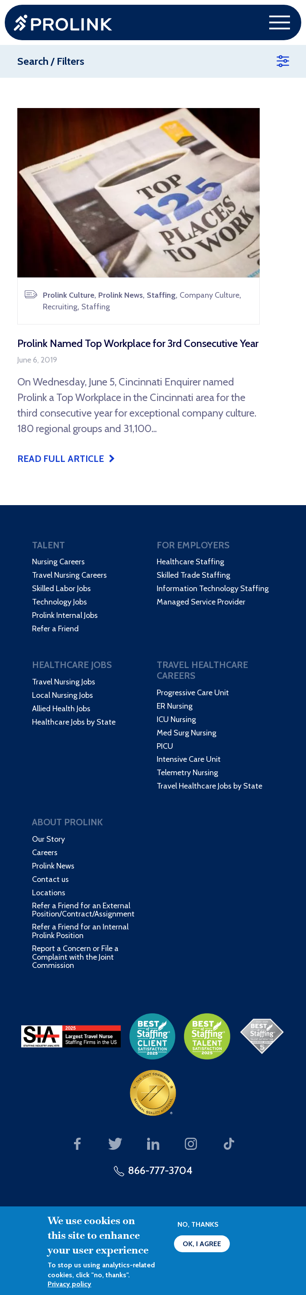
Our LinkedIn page (153, 1144)
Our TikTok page (228, 1144)
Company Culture (209, 295)
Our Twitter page (115, 1144)
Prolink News (120, 295)
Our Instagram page (191, 1144)
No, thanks (198, 1224)
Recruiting (60, 307)
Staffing (161, 295)
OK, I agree (202, 1244)
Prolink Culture (68, 295)
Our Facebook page (77, 1144)
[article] (138, 286)
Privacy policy (69, 1284)
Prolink (63, 23)
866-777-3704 (160, 1170)
